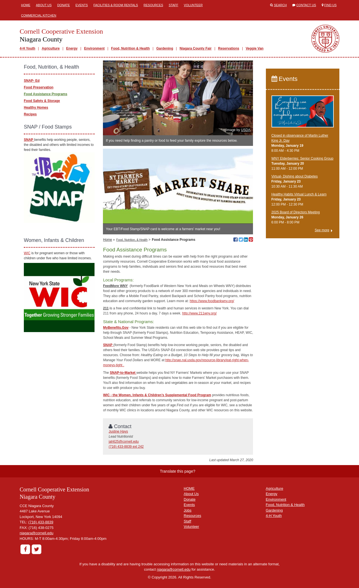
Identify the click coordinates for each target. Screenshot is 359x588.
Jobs (187, 510)
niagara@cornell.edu (36, 533)
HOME (189, 488)
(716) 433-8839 (40, 522)
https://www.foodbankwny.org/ (212, 301)
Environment (94, 48)
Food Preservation (38, 87)
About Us (44, 5)
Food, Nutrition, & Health (132, 239)
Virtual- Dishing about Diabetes (294, 176)
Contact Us (306, 5)
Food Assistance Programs (45, 94)
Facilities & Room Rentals (115, 5)
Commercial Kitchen (38, 15)
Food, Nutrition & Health (130, 48)
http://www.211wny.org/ (199, 313)
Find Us (330, 5)
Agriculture (51, 48)
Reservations (228, 48)
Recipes (30, 114)
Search (280, 5)
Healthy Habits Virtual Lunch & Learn (299, 194)
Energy (72, 48)
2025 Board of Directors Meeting (295, 212)
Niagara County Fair (195, 48)
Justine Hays (118, 431)
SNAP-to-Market (123, 373)
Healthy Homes (36, 107)
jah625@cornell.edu (124, 442)
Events (81, 5)
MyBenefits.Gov (115, 328)
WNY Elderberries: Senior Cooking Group (302, 158)
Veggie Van (254, 48)
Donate (63, 5)
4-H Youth (27, 48)
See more (322, 230)
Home (25, 5)
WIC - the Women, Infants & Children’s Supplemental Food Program (157, 395)
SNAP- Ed (32, 81)
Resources (153, 5)
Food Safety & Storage (42, 101)
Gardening (164, 48)
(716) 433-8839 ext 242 (126, 447)
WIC (27, 253)
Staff (173, 5)
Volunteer (193, 5)
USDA (245, 130)
